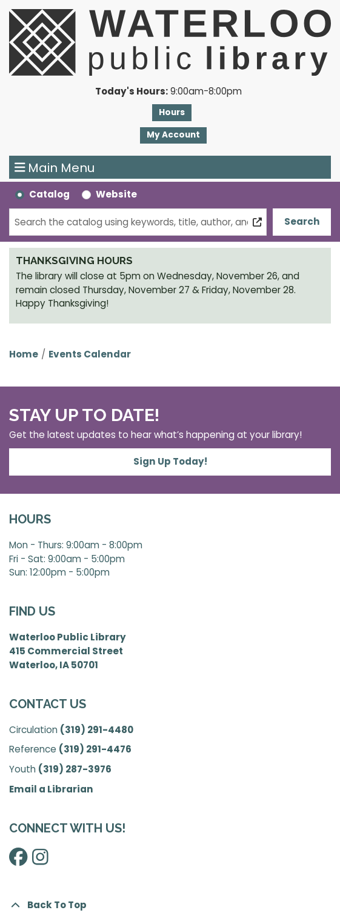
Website (116, 194)
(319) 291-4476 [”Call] (95, 749)
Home (23, 354)
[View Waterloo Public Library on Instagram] (40, 860)
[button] (168, 92)
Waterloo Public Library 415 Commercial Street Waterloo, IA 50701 (67, 651)
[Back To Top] (170, 905)
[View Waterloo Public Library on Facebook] (18, 860)
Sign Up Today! (170, 461)
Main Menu (55, 167)
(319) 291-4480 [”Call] (96, 729)
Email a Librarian (51, 789)
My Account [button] (173, 135)
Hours (172, 112)
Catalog (49, 194)
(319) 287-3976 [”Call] (75, 769)
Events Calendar (89, 354)
